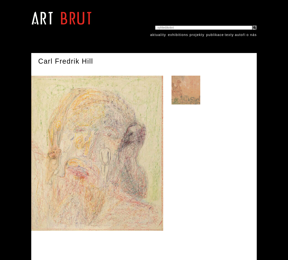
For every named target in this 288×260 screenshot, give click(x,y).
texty (229, 35)
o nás (252, 35)
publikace (215, 35)
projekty (196, 35)
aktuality (158, 35)
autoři (240, 35)
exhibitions (178, 35)
